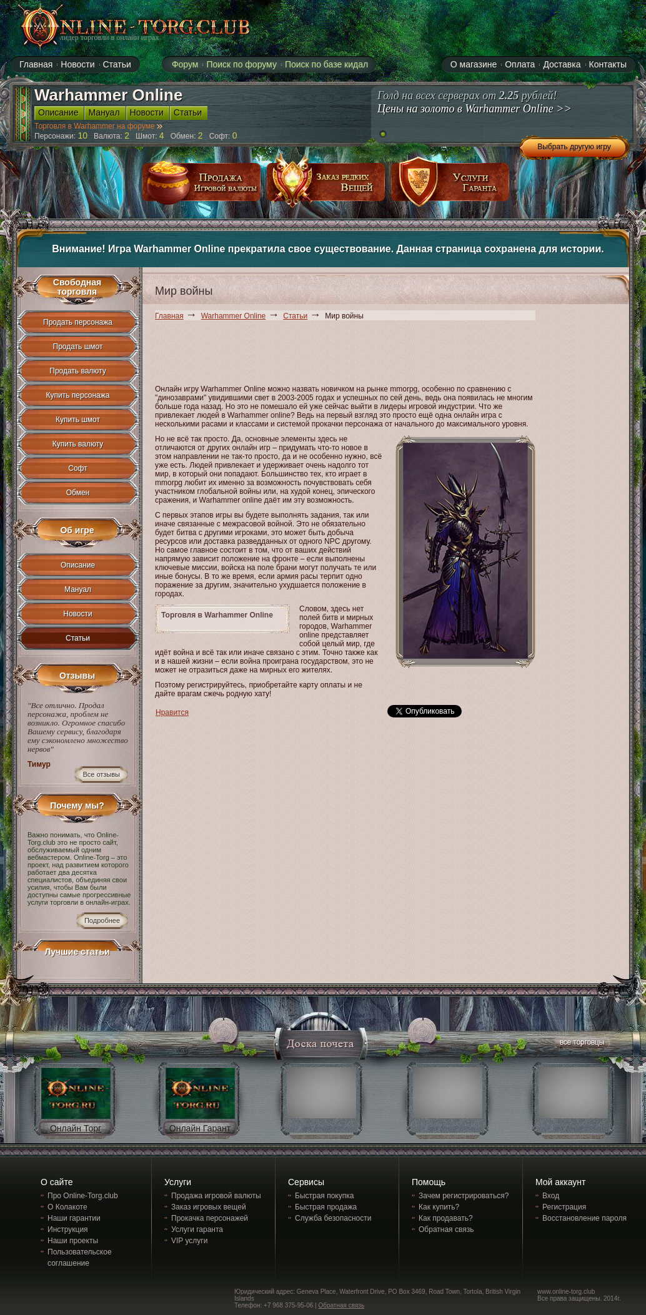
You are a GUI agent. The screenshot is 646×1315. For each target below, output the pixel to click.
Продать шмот (78, 346)
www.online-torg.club (566, 1291)
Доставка (561, 64)
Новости (77, 613)
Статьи (295, 316)
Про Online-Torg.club (82, 1195)
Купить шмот (78, 419)
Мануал (77, 589)
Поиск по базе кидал (326, 64)
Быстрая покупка (324, 1195)
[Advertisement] (382, 355)
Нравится (172, 712)
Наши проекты (72, 1240)
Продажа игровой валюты (216, 1195)
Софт (77, 468)
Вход (550, 1195)
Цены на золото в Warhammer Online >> (474, 108)
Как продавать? (446, 1218)
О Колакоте (67, 1207)
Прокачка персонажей (209, 1218)
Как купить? (439, 1207)
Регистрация (564, 1207)
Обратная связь (446, 1229)
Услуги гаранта (197, 1229)
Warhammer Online (233, 316)
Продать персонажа (77, 322)
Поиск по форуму (241, 64)
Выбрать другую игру (574, 146)
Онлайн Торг (75, 1128)
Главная (169, 316)
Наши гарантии (74, 1218)
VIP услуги (189, 1240)
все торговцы (581, 1043)
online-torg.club (121, 26)
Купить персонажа (78, 395)
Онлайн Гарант (200, 1128)
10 (83, 135)
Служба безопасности (333, 1218)
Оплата (520, 64)
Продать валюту (77, 371)
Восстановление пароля (584, 1218)
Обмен (78, 492)
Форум (185, 64)
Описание (78, 565)
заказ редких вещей (326, 186)
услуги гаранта (450, 186)
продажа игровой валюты (201, 186)
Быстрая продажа (326, 1207)
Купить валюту (78, 444)
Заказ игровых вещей (208, 1207)
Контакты (608, 64)
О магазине (473, 64)
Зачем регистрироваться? (464, 1195)
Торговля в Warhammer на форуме (98, 126)
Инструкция (67, 1229)
